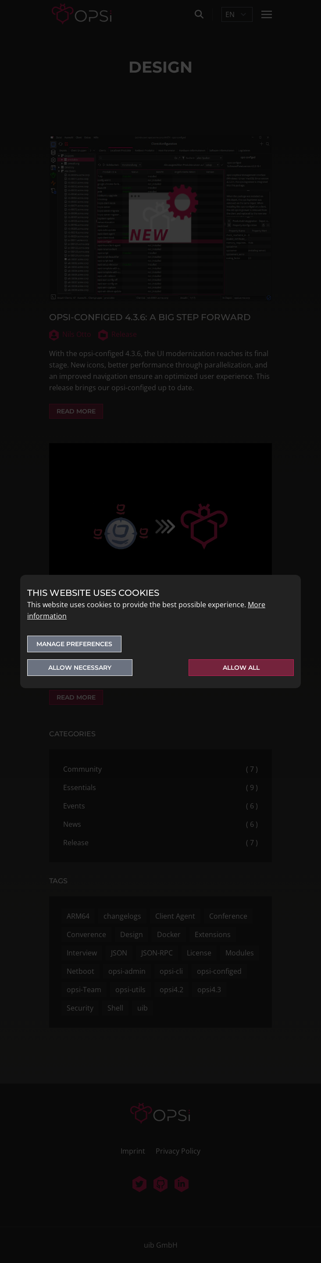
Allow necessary (79, 668)
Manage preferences (74, 644)
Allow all (241, 668)
